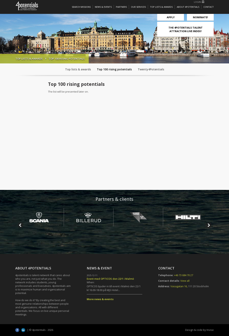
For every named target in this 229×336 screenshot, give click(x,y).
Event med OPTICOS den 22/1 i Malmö (110, 278)
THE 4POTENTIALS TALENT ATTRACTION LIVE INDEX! (185, 29)
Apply (171, 17)
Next (208, 225)
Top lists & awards (161, 6)
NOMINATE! (200, 17)
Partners (121, 6)
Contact (208, 6)
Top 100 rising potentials (114, 69)
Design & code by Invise (199, 330)
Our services (138, 6)
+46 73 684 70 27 (183, 275)
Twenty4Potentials (151, 69)
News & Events (103, 6)
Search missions (81, 6)
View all (185, 280)
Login (197, 1)
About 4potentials (188, 6)
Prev (20, 225)
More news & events (100, 299)
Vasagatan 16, (179, 286)
